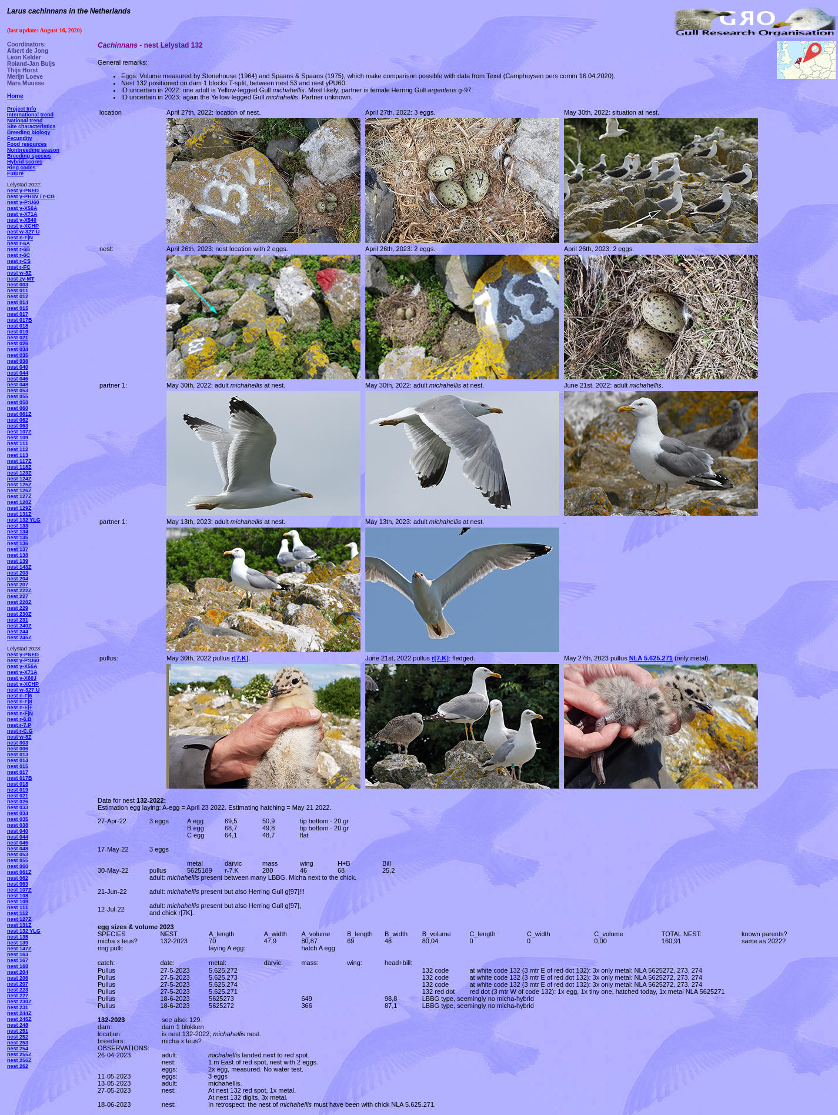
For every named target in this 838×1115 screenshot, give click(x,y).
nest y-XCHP (23, 226)
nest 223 (17, 990)
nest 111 (17, 443)
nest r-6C (18, 255)
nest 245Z (19, 637)
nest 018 (17, 326)
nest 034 (17, 349)
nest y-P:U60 (23, 202)
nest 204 (17, 579)
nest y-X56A (22, 208)
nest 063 (17, 426)
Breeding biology (29, 132)
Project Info (21, 109)
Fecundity (19, 138)
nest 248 (17, 1025)
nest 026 (17, 343)
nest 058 (17, 402)
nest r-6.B (19, 719)
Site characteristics (31, 126)
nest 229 (17, 608)
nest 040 (17, 367)
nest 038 (17, 361)
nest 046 (17, 379)
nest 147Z (19, 949)
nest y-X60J (21, 678)
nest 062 (17, 420)
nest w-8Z (19, 273)
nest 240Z (19, 626)
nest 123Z (19, 473)
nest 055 (17, 396)
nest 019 (17, 332)
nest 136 (17, 543)
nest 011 (17, 290)
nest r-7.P (19, 725)
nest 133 (17, 526)
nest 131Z (19, 514)
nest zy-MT (21, 279)
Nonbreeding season (33, 150)
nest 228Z (19, 602)
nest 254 (17, 1048)
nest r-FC (19, 267)
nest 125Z (19, 485)
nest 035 (17, 355)
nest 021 (17, 337)
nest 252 (17, 1037)
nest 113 (17, 455)
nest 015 (17, 308)
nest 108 (17, 896)
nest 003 (17, 285)
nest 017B (19, 320)
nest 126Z (19, 490)
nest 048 (17, 385)
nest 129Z (19, 508)
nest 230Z (19, 614)
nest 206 (17, 978)
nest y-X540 (21, 220)
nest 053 (17, 390)
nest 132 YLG (24, 520)
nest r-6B (18, 249)
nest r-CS (19, 261)
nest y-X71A (22, 214)
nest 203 (17, 573)
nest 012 (17, 296)
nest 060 (17, 408)
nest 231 (17, 620)
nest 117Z (19, 461)
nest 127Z (19, 496)
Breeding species (29, 156)
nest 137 (17, 549)
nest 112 (17, 449)
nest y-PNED (23, 190)
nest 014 (17, 302)
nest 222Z (19, 590)
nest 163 (17, 954)
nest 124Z (19, 479)
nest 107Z (19, 432)
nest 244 (17, 632)
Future (15, 173)
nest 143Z (19, 567)
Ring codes (21, 168)
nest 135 (17, 537)
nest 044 (17, 373)
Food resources (27, 144)
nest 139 (17, 561)
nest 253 (17, 1043)
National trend (25, 120)
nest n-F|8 (19, 702)
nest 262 (17, 1066)
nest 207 (17, 584)
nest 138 (17, 555)
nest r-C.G (20, 731)
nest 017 (17, 314)
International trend (30, 115)
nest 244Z (19, 1013)
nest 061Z (19, 414)
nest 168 (17, 966)
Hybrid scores (24, 162)
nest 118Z (19, 467)
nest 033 (17, 807)
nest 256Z (19, 1060)
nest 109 (17, 437)
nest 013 (17, 754)
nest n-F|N (20, 238)
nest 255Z (19, 1054)
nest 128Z (19, 502)
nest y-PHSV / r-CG (31, 196)
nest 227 (17, 596)
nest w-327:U (23, 232)
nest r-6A (18, 243)
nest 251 (17, 1031)
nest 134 (17, 532)
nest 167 (17, 960)
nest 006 (17, 749)
